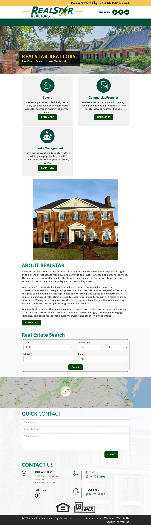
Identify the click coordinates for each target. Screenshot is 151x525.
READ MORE (47, 117)
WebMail (109, 518)
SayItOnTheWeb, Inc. (117, 521)
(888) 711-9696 (95, 494)
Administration (93, 518)
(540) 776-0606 (120, 3)
